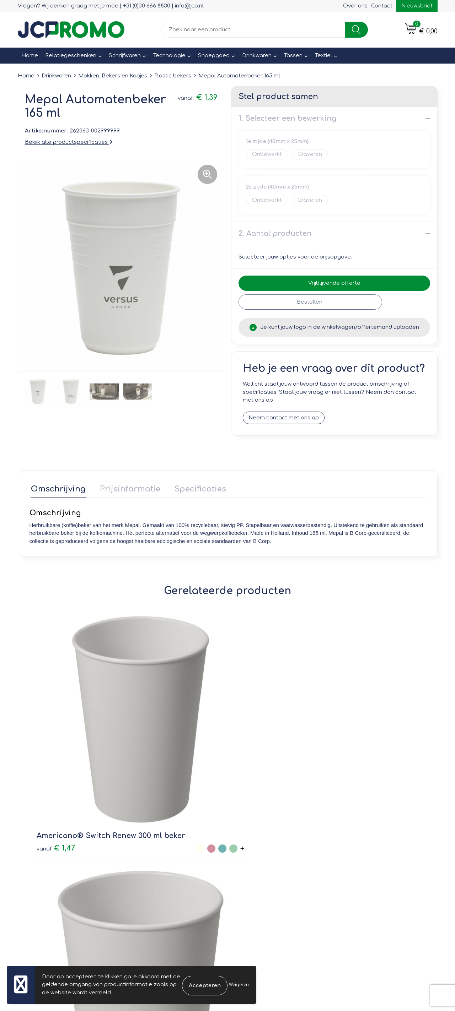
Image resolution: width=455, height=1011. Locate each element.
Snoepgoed (214, 56)
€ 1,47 (48, 738)
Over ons (355, 6)
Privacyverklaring (362, 840)
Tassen (293, 56)
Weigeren (239, 984)
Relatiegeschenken (70, 56)
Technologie (169, 56)
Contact (381, 6)
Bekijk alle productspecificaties (68, 142)
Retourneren (253, 840)
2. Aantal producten (275, 233)
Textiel (323, 56)
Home (29, 56)
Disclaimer (354, 850)
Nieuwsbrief (416, 6)
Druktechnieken (153, 850)
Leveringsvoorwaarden (371, 819)
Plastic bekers (172, 76)
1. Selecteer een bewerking (287, 118)
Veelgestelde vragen (160, 840)
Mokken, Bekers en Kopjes (112, 76)
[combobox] (253, 30)
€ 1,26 (345, 738)
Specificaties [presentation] (192, 487)
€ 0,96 (254, 733)
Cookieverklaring (362, 830)
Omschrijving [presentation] (57, 487)
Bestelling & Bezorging (266, 830)
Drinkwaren (257, 56)
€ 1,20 (147, 738)
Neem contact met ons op (283, 418)
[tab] (57, 489)
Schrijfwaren (125, 56)
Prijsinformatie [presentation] (125, 487)
